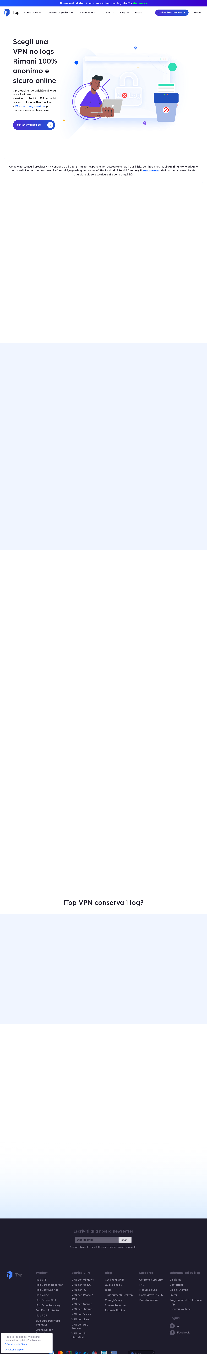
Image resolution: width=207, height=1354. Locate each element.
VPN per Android (83, 1295)
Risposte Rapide (115, 1304)
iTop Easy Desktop (46, 1285)
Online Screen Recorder (48, 1318)
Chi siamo (169, 1276)
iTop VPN (41, 1276)
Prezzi (138, 12)
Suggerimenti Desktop (118, 1290)
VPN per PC (80, 1285)
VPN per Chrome (83, 1300)
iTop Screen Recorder (47, 1281)
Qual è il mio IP (114, 1281)
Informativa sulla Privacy (18, 1344)
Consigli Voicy (113, 1295)
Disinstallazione (144, 1295)
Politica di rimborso (145, 1350)
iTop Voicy (41, 1290)
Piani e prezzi (43, 1323)
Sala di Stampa (172, 1285)
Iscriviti (123, 1237)
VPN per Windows (84, 1276)
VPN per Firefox (83, 1304)
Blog (108, 1285)
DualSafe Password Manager (52, 1314)
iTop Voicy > (140, 3)
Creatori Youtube (173, 1300)
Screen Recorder (115, 1300)
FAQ (138, 1281)
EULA (190, 1350)
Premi (167, 1290)
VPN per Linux (82, 1309)
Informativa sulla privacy (170, 1350)
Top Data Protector (46, 1304)
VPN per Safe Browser (86, 1314)
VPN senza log (151, 169)
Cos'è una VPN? (114, 1276)
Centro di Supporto (146, 1276)
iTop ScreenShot (44, 1295)
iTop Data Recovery (47, 1300)
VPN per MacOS (83, 1281)
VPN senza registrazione (30, 106)
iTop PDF (41, 1309)
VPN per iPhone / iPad (86, 1290)
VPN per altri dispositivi (86, 1318)
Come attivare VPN (146, 1290)
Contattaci (169, 1281)
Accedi (197, 12)
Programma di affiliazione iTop (180, 1295)
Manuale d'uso (144, 1285)
